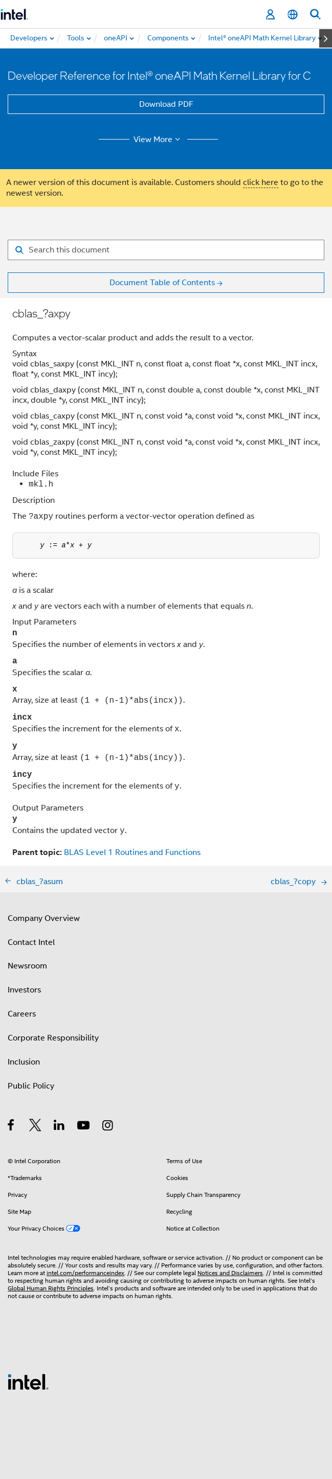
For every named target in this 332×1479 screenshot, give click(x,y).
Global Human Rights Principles (51, 1288)
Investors (24, 990)
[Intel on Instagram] (108, 1127)
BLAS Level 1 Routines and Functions (132, 852)
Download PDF (166, 104)
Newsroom (27, 966)
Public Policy (31, 1086)
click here (260, 182)
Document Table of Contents (162, 283)
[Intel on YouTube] (84, 1127)
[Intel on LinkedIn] (60, 1127)
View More (158, 139)
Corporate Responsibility (53, 1038)
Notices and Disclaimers (230, 1273)
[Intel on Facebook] (11, 1127)
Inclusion (24, 1062)
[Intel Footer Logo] (28, 1381)
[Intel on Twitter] (35, 1127)
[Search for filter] (166, 250)
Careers (22, 1014)
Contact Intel (31, 942)
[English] (292, 15)
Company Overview (44, 918)
